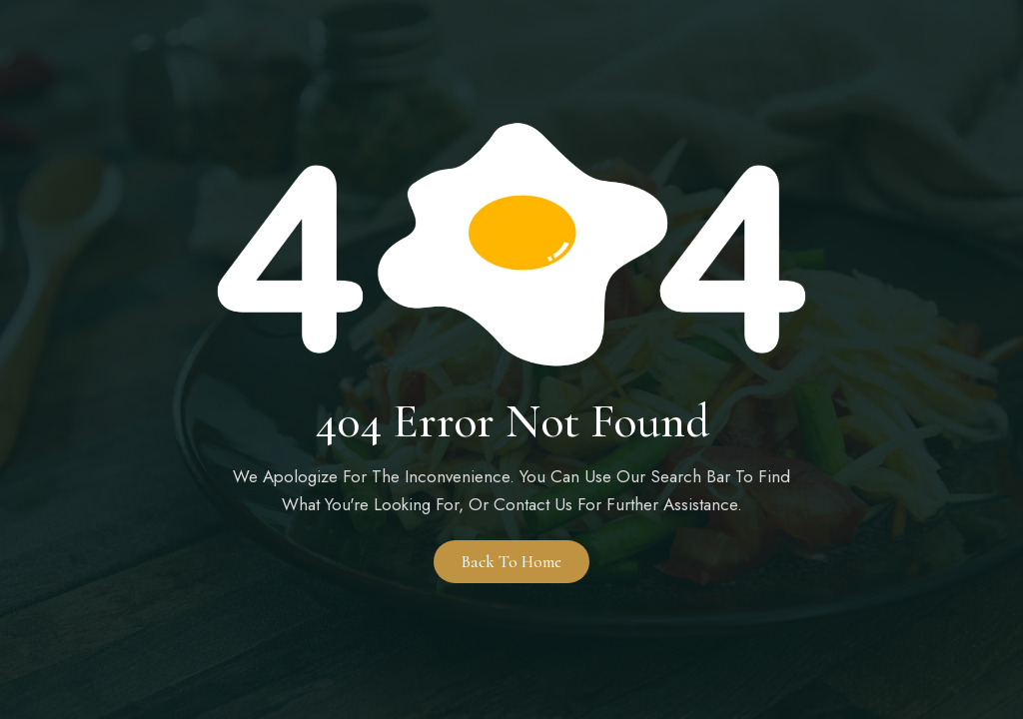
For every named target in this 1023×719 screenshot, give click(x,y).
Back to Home (511, 561)
